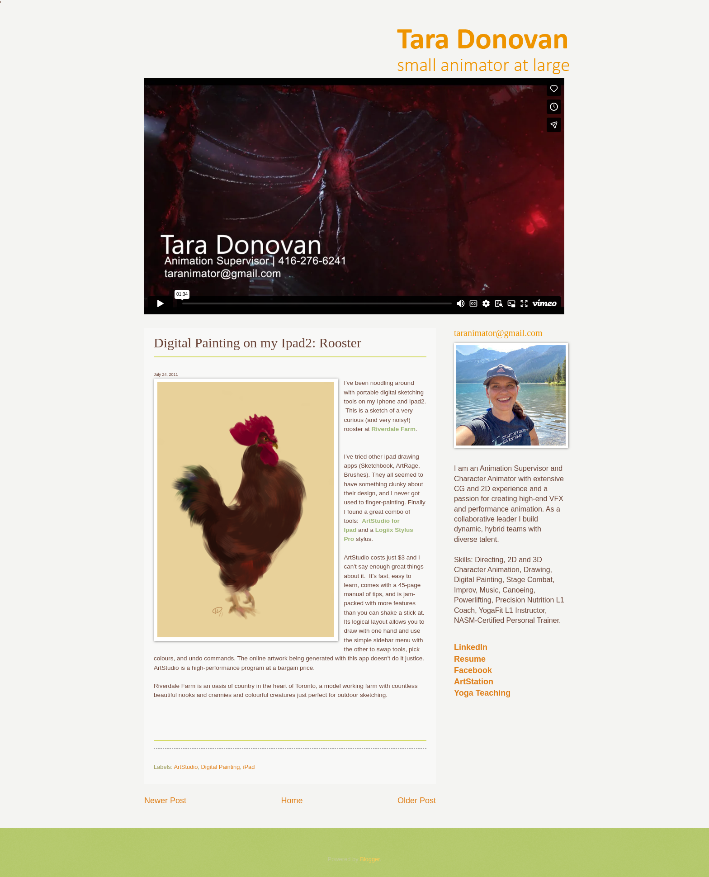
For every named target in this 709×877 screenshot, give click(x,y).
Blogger (370, 859)
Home (292, 800)
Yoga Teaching (482, 692)
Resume (470, 659)
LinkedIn (470, 647)
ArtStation (473, 681)
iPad (249, 766)
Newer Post (165, 800)
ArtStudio (186, 766)
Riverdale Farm (393, 429)
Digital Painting (220, 766)
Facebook (473, 670)
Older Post (416, 800)
